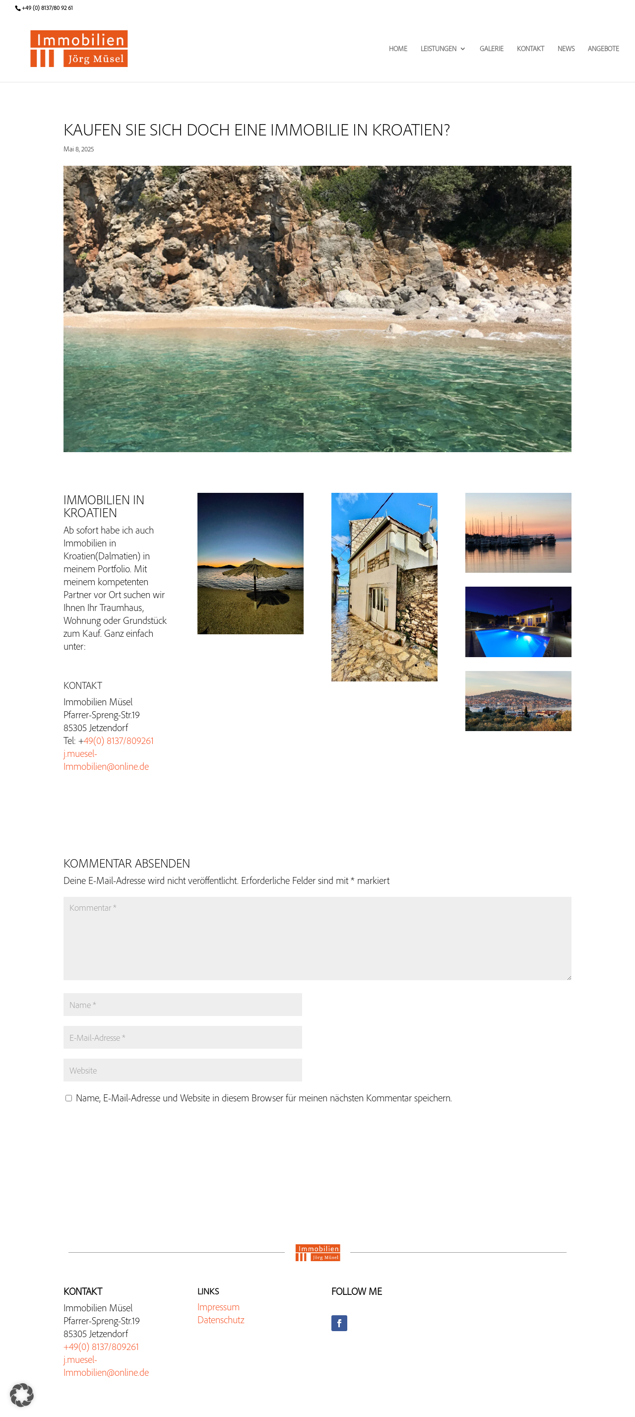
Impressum (218, 1306)
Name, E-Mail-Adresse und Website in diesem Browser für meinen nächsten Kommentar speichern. (264, 1097)
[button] (22, 1395)
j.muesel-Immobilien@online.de (106, 759)
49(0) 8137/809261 (119, 740)
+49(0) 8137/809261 (101, 1346)
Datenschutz (220, 1319)
